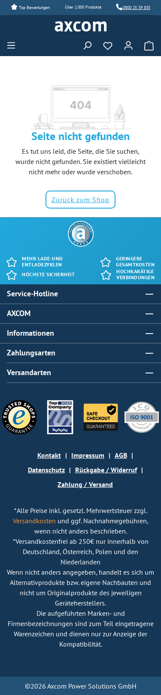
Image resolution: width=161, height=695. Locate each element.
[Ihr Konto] (128, 44)
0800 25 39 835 (136, 7)
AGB (121, 455)
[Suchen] (87, 44)
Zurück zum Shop (80, 199)
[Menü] (13, 44)
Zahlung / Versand (85, 484)
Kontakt (49, 455)
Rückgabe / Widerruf (106, 469)
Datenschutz (46, 469)
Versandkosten (35, 520)
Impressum (87, 455)
